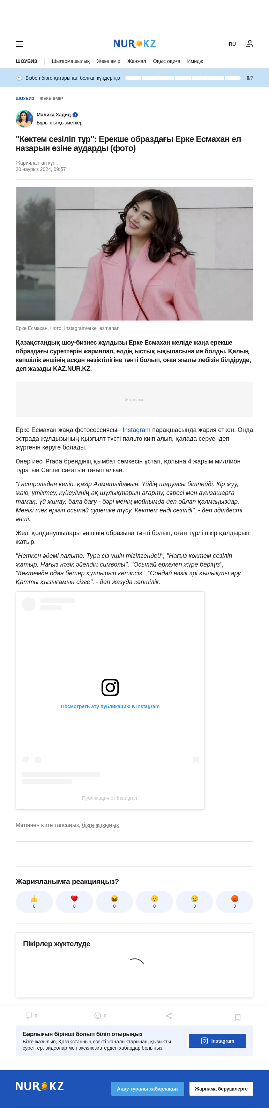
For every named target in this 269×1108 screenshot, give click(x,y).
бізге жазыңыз (100, 825)
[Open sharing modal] (169, 1016)
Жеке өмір (108, 61)
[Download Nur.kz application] (134, 17)
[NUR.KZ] (135, 44)
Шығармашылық (71, 61)
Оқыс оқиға (166, 61)
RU (232, 44)
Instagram (136, 429)
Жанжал (136, 61)
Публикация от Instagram (110, 798)
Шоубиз (26, 61)
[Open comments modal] (31, 1016)
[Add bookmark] (238, 1017)
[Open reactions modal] (100, 1016)
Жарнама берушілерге (221, 1089)
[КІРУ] (250, 44)
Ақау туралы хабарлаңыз (147, 1089)
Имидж (195, 61)
